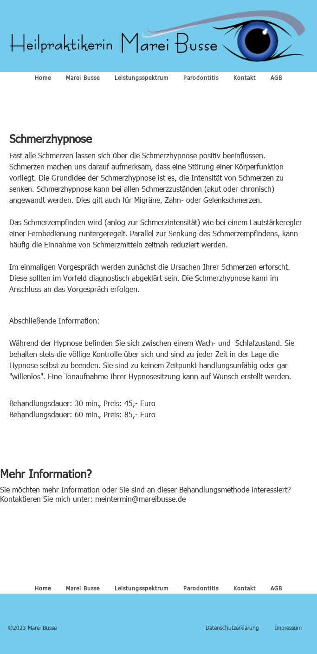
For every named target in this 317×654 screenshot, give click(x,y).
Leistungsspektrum (141, 77)
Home (43, 77)
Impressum (288, 627)
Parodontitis (201, 77)
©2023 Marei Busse (32, 627)
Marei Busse (83, 77)
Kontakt (244, 77)
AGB (276, 77)
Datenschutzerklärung (232, 627)
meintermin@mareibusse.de (140, 499)
